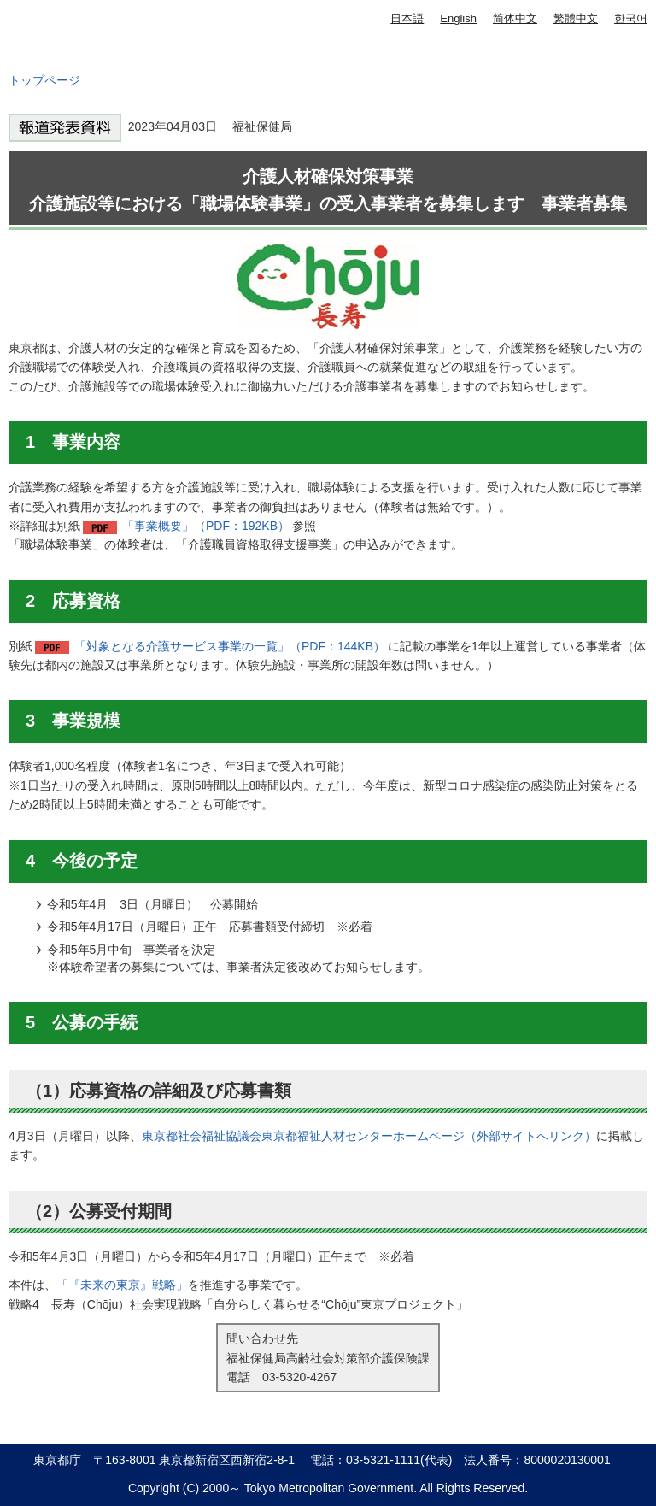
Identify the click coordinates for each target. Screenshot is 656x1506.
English (458, 18)
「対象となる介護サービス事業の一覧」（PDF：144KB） (229, 646)
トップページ (44, 80)
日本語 (407, 18)
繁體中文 (576, 18)
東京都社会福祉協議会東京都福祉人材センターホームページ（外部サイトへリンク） (369, 1136)
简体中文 (515, 18)
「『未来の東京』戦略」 (122, 1284)
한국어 (630, 18)
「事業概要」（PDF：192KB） (206, 525)
